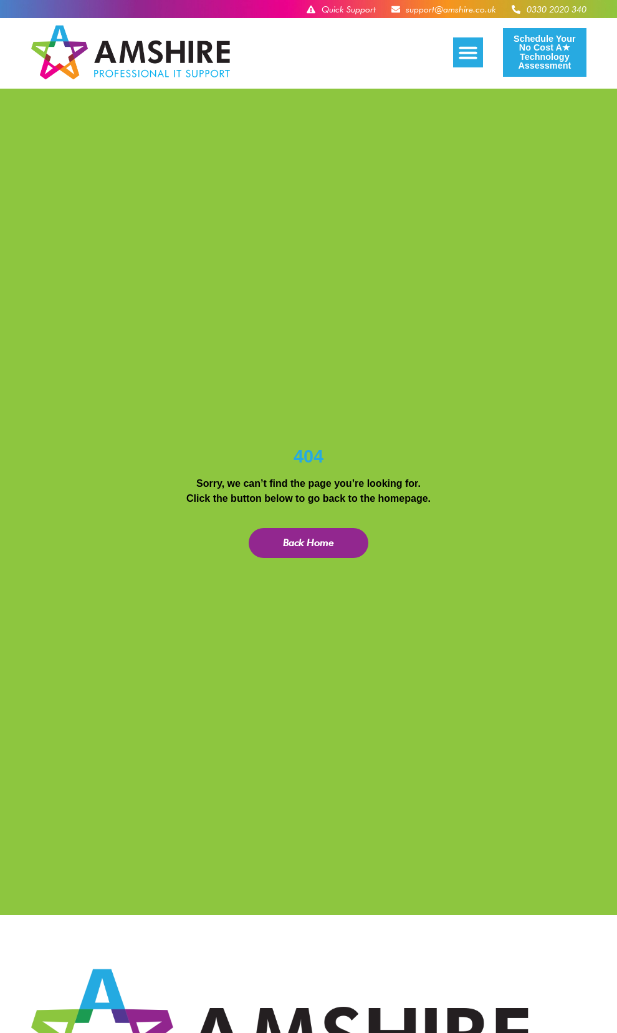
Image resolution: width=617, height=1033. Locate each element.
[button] (468, 52)
